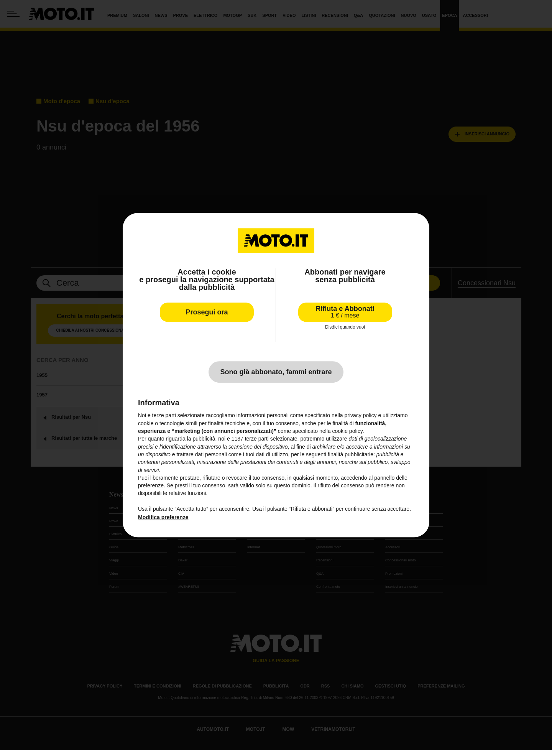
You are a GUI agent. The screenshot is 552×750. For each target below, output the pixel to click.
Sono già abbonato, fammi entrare (276, 372)
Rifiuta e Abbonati (344, 312)
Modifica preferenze (163, 518)
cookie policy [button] (347, 431)
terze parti (257, 439)
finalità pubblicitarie (350, 454)
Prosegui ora (207, 312)
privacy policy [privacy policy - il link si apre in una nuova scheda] (361, 416)
